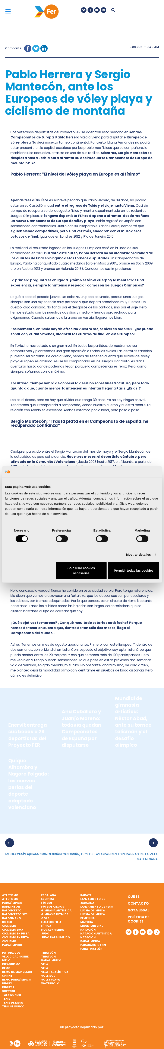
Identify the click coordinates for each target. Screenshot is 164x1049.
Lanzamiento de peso (96, 906)
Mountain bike (91, 926)
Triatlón (48, 953)
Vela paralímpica (54, 972)
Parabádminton (93, 945)
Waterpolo (50, 983)
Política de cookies (138, 919)
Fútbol (47, 903)
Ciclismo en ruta (15, 937)
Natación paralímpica (90, 939)
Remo (6, 968)
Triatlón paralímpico (51, 958)
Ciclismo (9, 926)
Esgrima (47, 899)
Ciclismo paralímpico (12, 943)
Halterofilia (51, 922)
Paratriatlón (91, 949)
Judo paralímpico (55, 937)
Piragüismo (11, 964)
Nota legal (138, 910)
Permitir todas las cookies (134, 570)
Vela (44, 964)
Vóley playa (50, 979)
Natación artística (96, 933)
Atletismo (10, 895)
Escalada (48, 895)
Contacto (138, 903)
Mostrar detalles (138, 554)
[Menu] (8, 11)
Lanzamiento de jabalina (92, 901)
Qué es (134, 896)
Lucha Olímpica (92, 910)
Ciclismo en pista (15, 933)
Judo (45, 933)
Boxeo (7, 922)
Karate (85, 895)
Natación (88, 929)
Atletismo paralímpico (12, 901)
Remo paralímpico (16, 979)
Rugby (7, 983)
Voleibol (48, 976)
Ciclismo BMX (12, 929)
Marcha (86, 922)
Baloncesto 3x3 (15, 914)
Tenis (6, 999)
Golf (45, 918)
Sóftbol (9, 991)
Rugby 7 (8, 987)
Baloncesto (12, 910)
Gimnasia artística (56, 910)
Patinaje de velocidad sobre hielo (15, 956)
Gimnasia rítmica (55, 914)
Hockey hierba (52, 929)
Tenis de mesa (12, 1002)
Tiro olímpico (13, 1006)
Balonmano (11, 918)
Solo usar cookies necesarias (81, 570)
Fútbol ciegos (52, 906)
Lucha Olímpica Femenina (92, 916)
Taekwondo (11, 995)
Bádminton (11, 906)
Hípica (46, 926)
